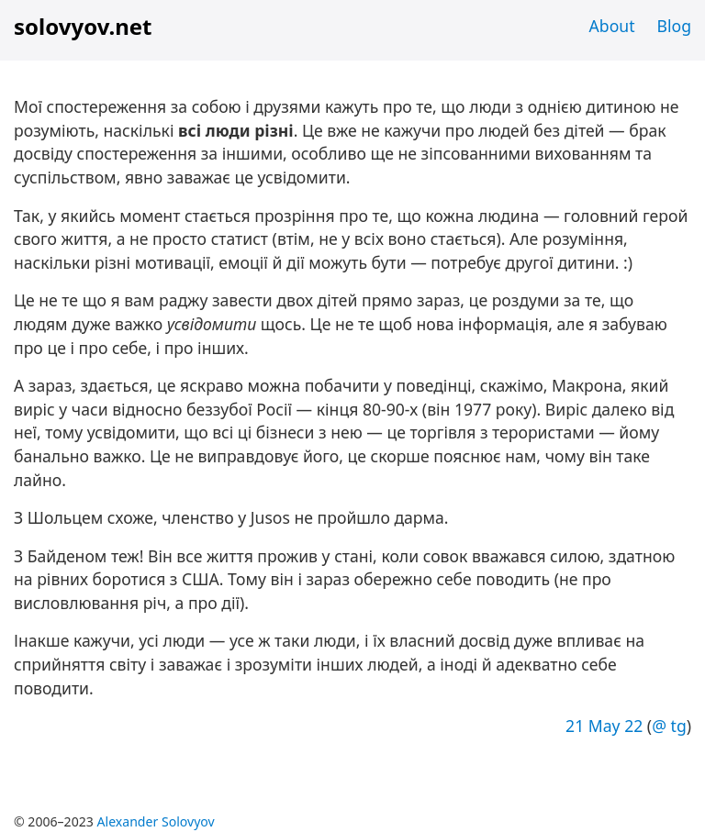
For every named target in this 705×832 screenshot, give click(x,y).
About (612, 26)
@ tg (669, 726)
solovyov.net (82, 26)
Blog (674, 26)
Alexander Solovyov (156, 821)
